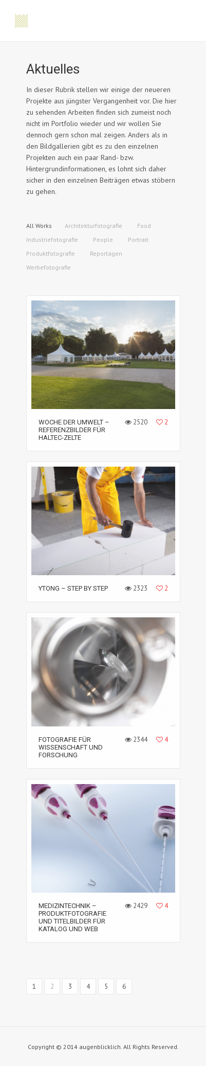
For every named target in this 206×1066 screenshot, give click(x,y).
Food (144, 225)
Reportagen (106, 253)
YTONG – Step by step (73, 588)
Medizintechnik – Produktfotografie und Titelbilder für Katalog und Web (72, 917)
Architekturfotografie (93, 225)
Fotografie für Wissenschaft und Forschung (71, 747)
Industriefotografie (52, 239)
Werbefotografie (48, 267)
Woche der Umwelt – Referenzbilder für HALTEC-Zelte (74, 429)
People (103, 239)
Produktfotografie (50, 253)
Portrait (138, 239)
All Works (39, 225)
